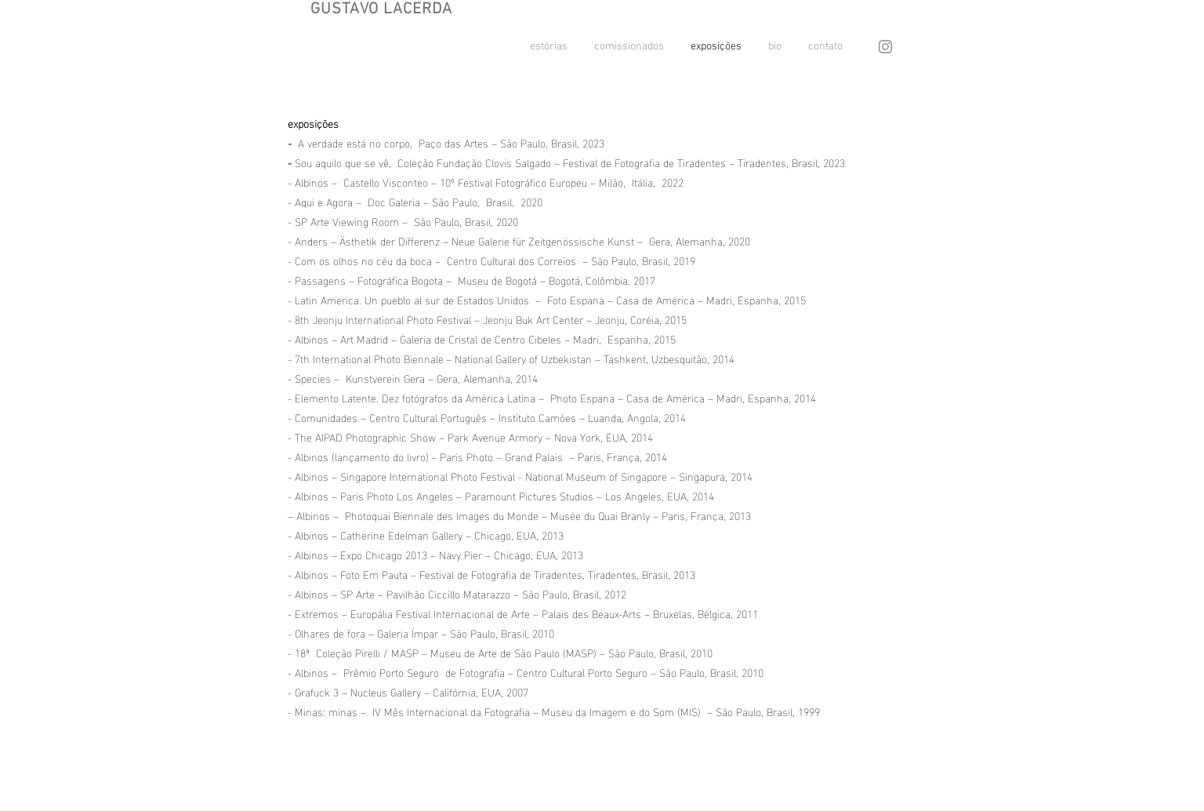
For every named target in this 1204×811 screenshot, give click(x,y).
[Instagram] (885, 47)
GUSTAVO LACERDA (381, 9)
